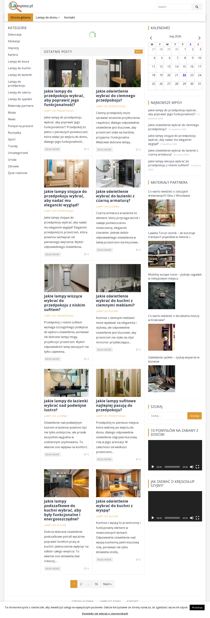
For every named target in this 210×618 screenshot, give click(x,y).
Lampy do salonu (19, 92)
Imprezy (13, 48)
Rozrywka (14, 133)
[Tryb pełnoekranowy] (197, 467)
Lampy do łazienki (20, 75)
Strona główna (20, 17)
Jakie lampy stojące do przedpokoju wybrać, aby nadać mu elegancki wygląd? (65, 198)
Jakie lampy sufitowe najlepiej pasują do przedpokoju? (116, 405)
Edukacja (14, 41)
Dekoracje (15, 34)
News (11, 119)
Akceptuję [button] (197, 607)
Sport (11, 139)
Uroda (12, 160)
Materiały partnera (20, 106)
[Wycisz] (191, 467)
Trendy (13, 146)
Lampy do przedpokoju (16, 84)
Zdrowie (13, 166)
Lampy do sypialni (20, 99)
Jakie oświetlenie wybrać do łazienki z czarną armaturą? (115, 196)
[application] (175, 455)
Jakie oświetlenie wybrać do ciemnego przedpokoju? (115, 96)
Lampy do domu (46, 17)
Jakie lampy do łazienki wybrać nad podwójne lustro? (66, 405)
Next (138, 51)
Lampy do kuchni (19, 68)
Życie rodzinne (17, 173)
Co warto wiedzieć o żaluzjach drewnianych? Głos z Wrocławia (169, 193)
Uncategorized (18, 153)
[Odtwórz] (153, 467)
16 (96, 584)
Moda (12, 113)
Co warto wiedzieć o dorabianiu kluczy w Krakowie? (173, 318)
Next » (107, 584)
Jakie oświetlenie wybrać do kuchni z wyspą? (114, 506)
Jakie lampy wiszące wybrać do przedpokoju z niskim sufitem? (64, 303)
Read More (52, 149)
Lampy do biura (18, 61)
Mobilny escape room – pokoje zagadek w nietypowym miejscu (175, 276)
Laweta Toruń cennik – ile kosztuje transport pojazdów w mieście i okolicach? (171, 235)
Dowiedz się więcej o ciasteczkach (105, 613)
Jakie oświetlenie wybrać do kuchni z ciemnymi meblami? (115, 301)
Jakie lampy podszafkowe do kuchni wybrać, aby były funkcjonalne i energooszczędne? (62, 510)
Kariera (13, 55)
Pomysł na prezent (20, 126)
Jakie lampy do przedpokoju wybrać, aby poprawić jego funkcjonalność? (64, 98)
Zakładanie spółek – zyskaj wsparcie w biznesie (173, 359)
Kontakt (69, 17)
